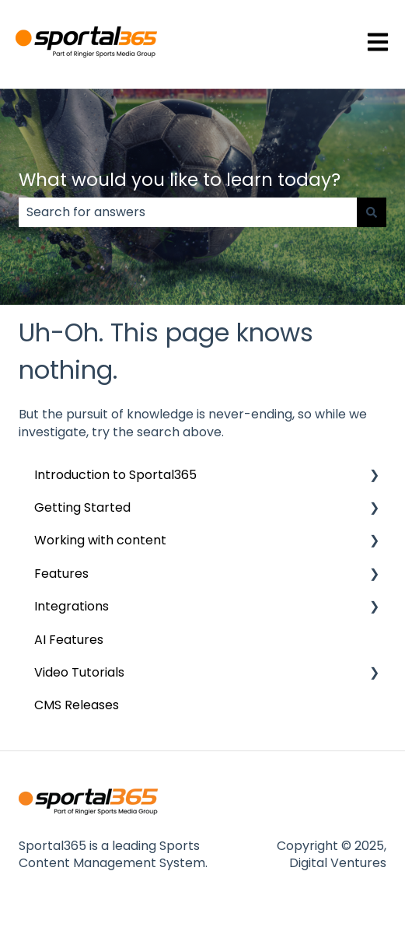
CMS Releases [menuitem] (76, 705)
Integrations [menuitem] (71, 606)
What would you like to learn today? (179, 179)
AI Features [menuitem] (68, 640)
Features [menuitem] (61, 573)
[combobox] (188, 212)
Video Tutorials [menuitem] (79, 672)
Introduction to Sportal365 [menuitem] (115, 475)
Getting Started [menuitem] (82, 507)
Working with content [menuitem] (100, 540)
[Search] (371, 212)
